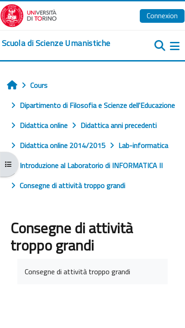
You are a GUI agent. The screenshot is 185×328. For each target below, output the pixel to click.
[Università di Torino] (28, 14)
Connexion (162, 15)
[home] (56, 43)
